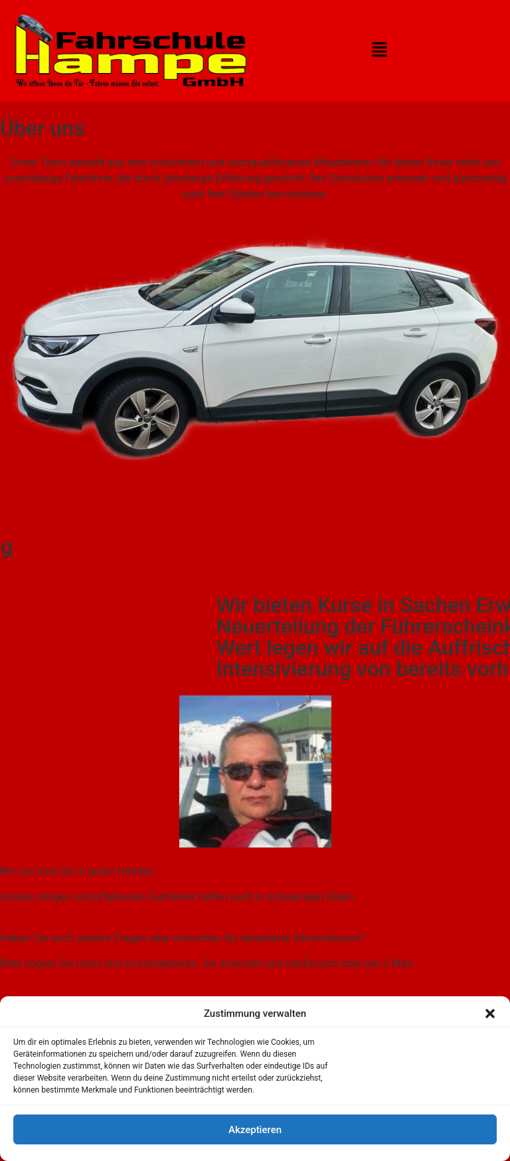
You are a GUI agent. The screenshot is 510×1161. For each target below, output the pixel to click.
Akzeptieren (255, 1130)
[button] (490, 1013)
